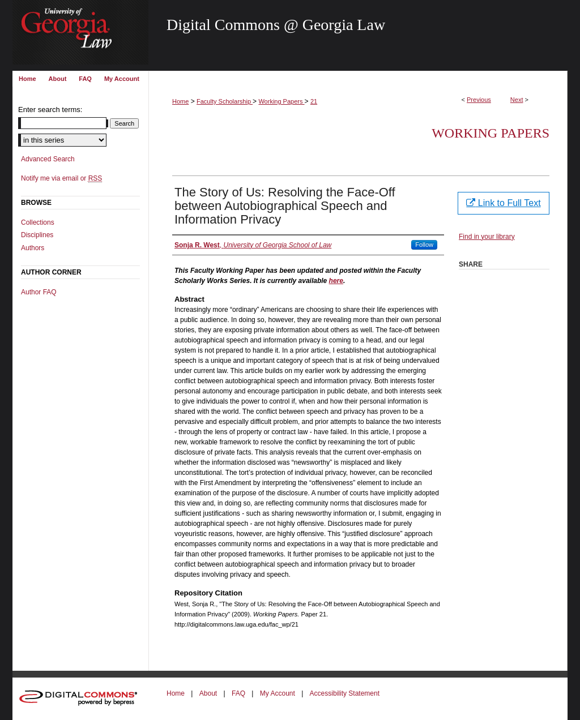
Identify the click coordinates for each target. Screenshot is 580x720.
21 (313, 101)
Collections (37, 222)
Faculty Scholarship (225, 101)
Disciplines (37, 235)
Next (516, 99)
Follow (424, 244)
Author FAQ (39, 292)
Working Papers (281, 101)
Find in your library (487, 237)
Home (180, 101)
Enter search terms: (50, 109)
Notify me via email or (61, 178)
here (336, 281)
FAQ (238, 693)
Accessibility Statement (344, 693)
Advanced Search (48, 159)
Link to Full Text (503, 203)
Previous (479, 99)
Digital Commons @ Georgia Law (276, 24)
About (208, 693)
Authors (32, 248)
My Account (277, 693)
